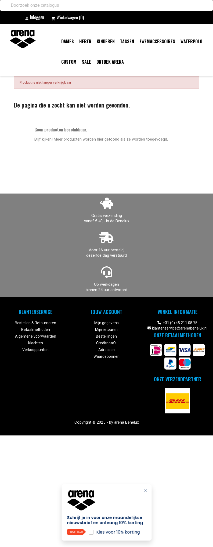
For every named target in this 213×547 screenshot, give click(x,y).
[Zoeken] (106, 5)
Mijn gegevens (106, 323)
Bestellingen (106, 336)
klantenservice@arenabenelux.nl (179, 328)
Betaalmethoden (35, 329)
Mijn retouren (106, 329)
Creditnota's (106, 343)
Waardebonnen (106, 356)
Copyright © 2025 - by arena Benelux (106, 422)
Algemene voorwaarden (35, 336)
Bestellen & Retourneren (35, 323)
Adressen (106, 350)
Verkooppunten (35, 350)
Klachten (35, 343)
